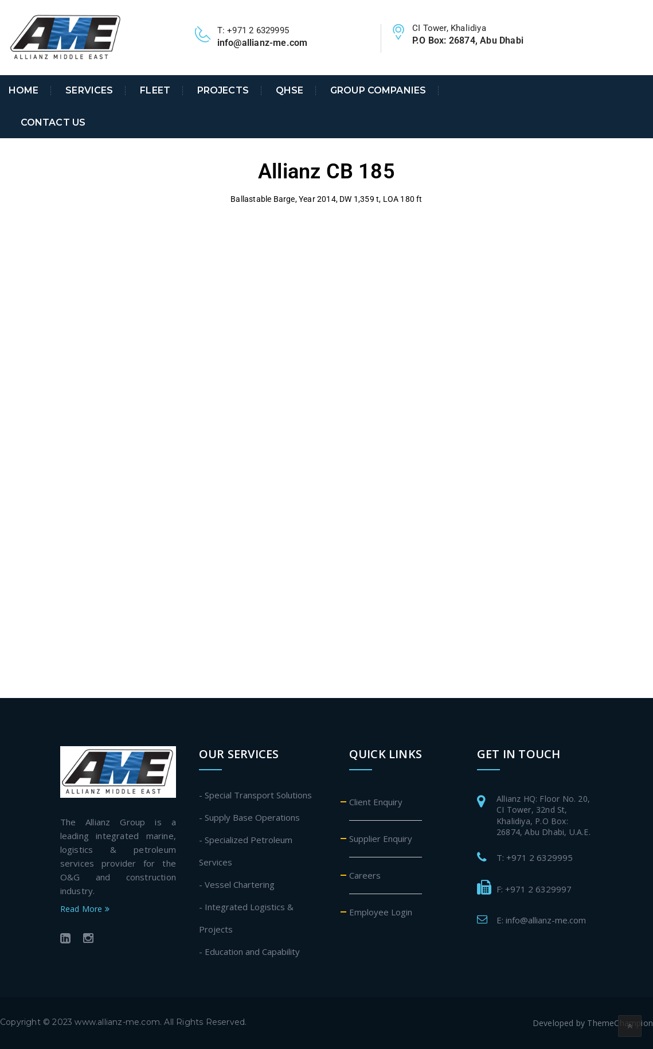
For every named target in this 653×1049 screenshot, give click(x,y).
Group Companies (378, 90)
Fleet (155, 90)
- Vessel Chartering (237, 884)
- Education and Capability (249, 951)
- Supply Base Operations (249, 817)
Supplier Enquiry (380, 838)
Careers (365, 875)
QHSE (290, 90)
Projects (223, 90)
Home (24, 90)
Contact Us (53, 122)
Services (89, 90)
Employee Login (380, 912)
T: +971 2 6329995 (534, 857)
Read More (85, 908)
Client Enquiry (375, 802)
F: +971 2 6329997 (534, 889)
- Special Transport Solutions (255, 795)
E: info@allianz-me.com (541, 920)
